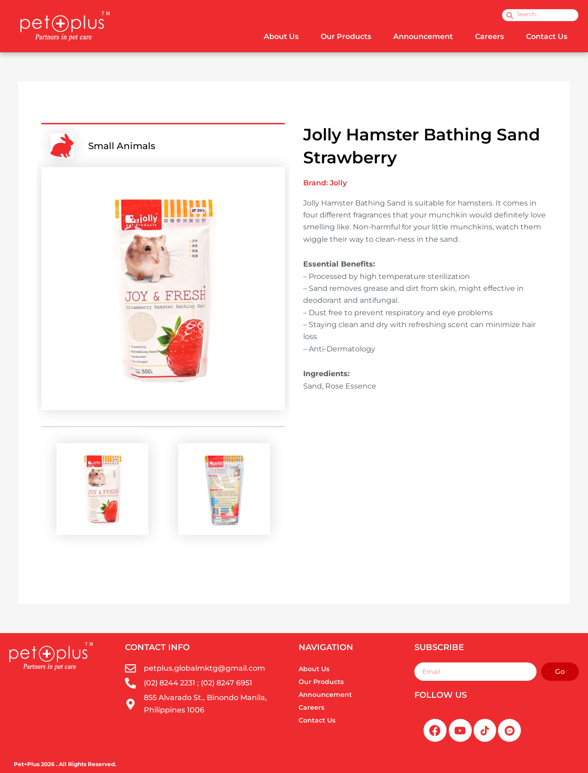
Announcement (423, 36)
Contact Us (546, 36)
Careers (489, 36)
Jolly (338, 182)
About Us (281, 36)
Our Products (346, 36)
